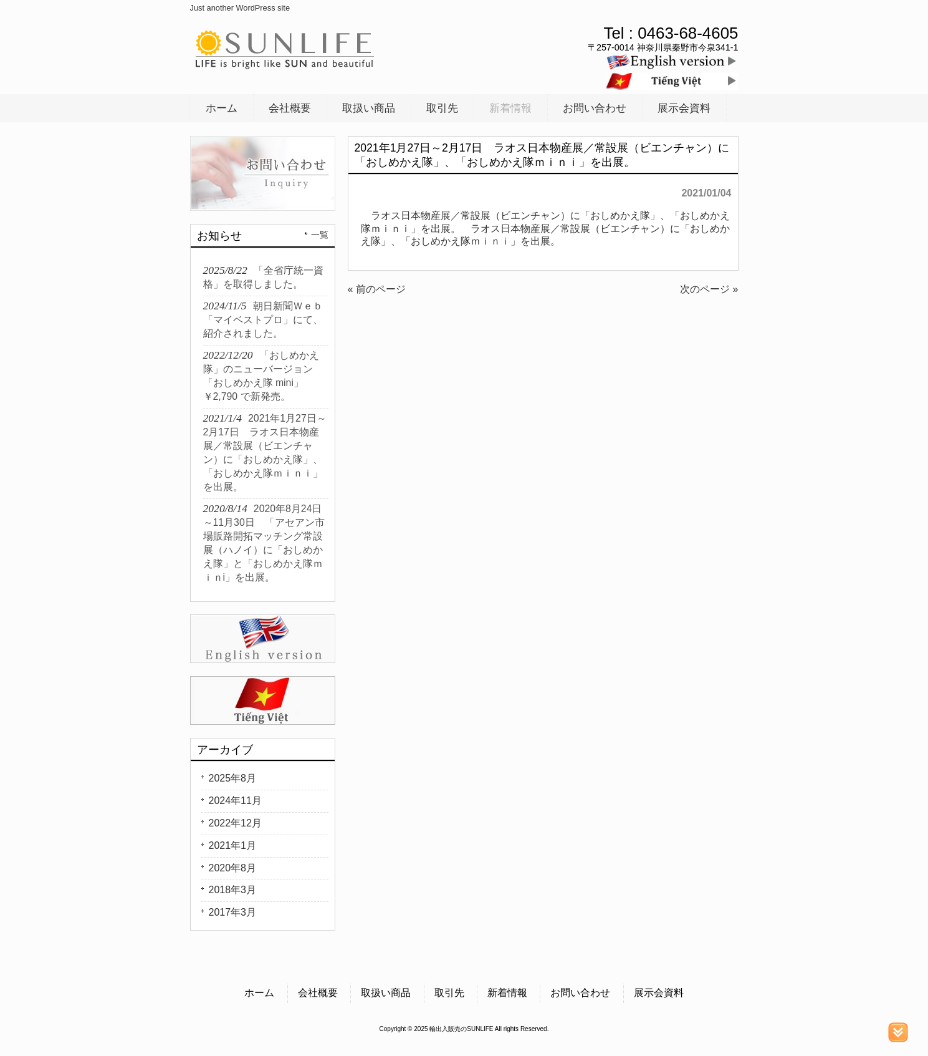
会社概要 (318, 992)
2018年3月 (233, 889)
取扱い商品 (386, 992)
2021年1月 (233, 845)
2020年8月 (233, 868)
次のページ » (709, 289)
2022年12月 (235, 823)
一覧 (319, 235)
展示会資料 (659, 992)
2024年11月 (235, 800)
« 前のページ (377, 289)
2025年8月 (233, 778)
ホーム (259, 992)
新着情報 (507, 992)
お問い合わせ (580, 992)
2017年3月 (233, 912)
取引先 (449, 992)
